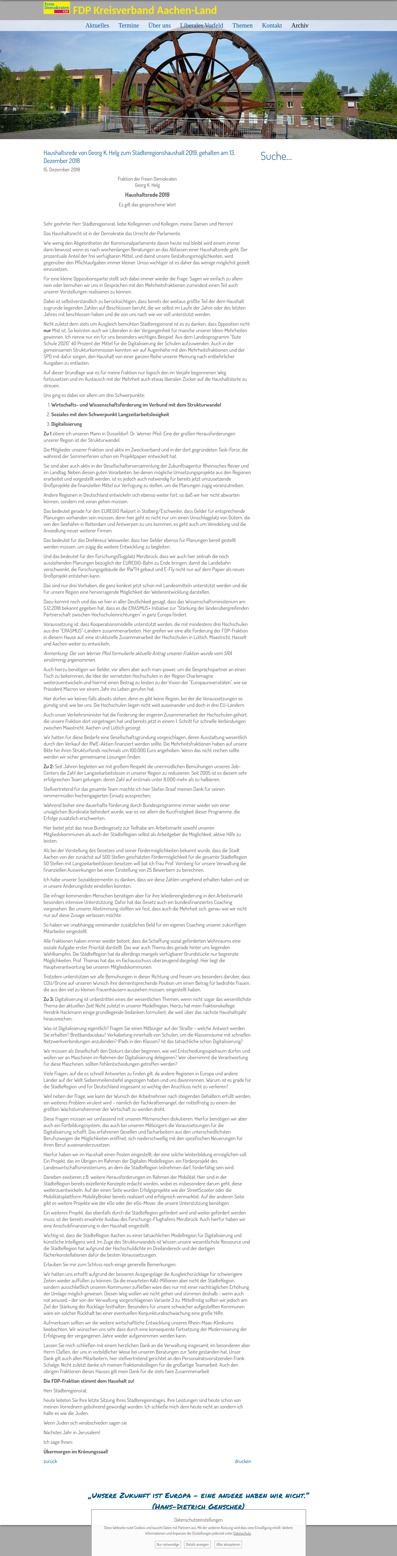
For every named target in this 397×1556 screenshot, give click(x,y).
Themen (242, 25)
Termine (128, 25)
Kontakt (272, 25)
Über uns (159, 25)
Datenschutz (242, 1533)
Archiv (300, 25)
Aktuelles (97, 25)
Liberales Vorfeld (201, 25)
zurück (50, 1461)
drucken (243, 1461)
